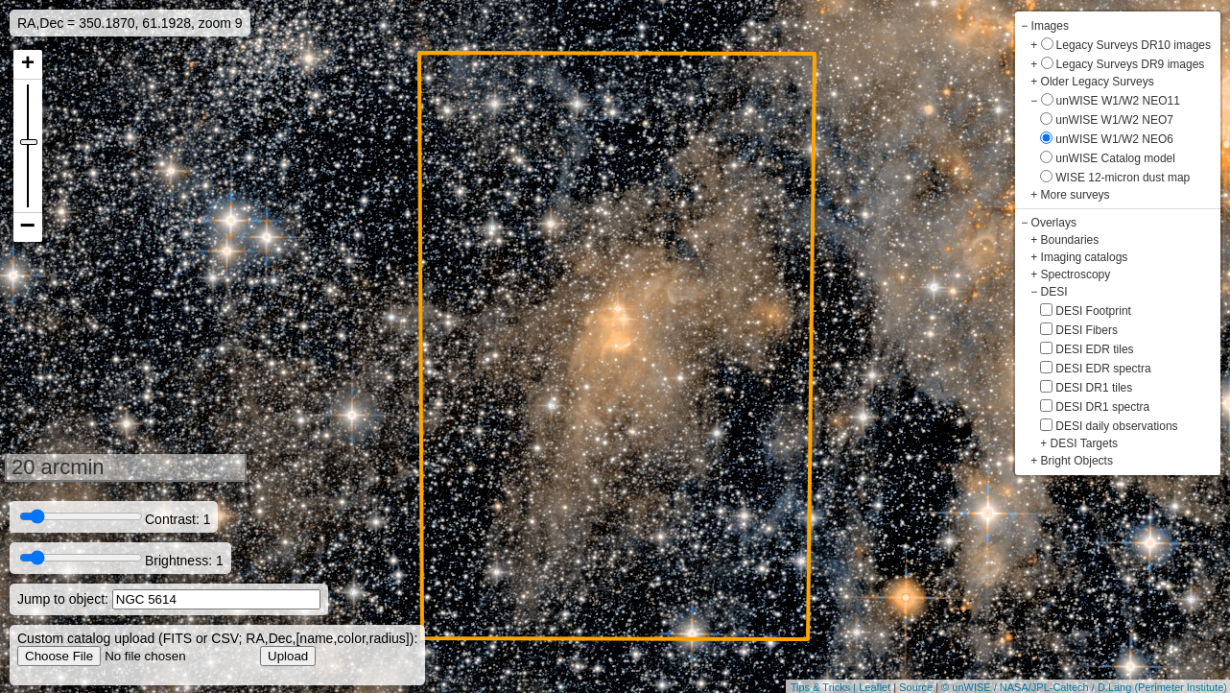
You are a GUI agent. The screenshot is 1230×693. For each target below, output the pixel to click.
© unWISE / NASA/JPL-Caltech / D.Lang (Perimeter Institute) (1084, 687)
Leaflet (874, 687)
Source (916, 687)
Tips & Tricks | (825, 687)
